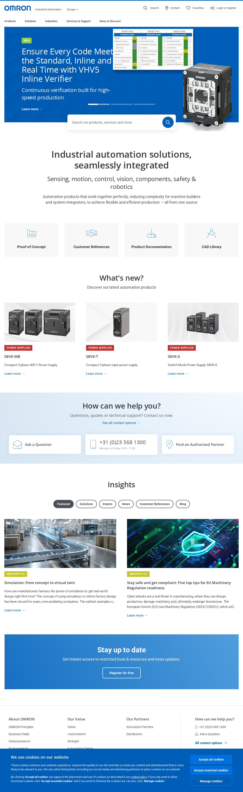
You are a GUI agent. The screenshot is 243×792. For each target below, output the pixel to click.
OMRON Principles (21, 727)
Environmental (18, 748)
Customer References (155, 504)
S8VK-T (92, 356)
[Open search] (151, 8)
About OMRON (22, 719)
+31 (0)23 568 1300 (210, 727)
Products (10, 21)
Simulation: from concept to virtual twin (39, 582)
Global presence (19, 741)
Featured (63, 504)
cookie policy (139, 777)
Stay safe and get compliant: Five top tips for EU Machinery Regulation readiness (179, 585)
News (126, 504)
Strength (73, 741)
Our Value (76, 719)
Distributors (134, 734)
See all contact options (119, 423)
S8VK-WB (12, 356)
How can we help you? (214, 719)
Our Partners (137, 719)
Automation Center (80, 748)
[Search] (168, 122)
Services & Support (79, 21)
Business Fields (19, 734)
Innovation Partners (139, 727)
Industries (51, 21)
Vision (71, 727)
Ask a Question (207, 734)
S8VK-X (174, 356)
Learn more (30, 109)
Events (107, 504)
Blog (183, 504)
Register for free (121, 673)
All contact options (211, 743)
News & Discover (110, 21)
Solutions (30, 21)
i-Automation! (76, 734)
